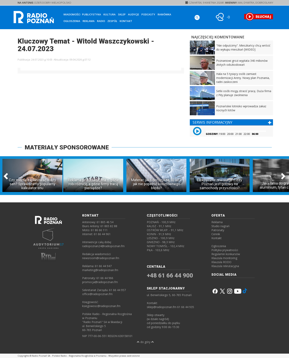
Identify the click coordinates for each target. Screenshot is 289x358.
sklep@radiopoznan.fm (161, 307)
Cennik (215, 234)
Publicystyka (91, 14)
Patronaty (217, 230)
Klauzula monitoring (224, 258)
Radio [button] (101, 21)
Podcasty (148, 14)
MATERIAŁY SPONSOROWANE (67, 147)
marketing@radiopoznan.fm (100, 270)
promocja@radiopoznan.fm (100, 282)
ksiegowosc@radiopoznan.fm (101, 306)
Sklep (122, 14)
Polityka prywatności (224, 250)
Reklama (89, 21)
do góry (145, 342)
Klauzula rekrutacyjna (225, 266)
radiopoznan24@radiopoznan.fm (103, 246)
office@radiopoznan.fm (97, 294)
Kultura (109, 14)
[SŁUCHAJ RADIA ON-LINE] (258, 17)
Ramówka (164, 14)
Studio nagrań (220, 226)
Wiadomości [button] (71, 14)
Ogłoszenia (71, 21)
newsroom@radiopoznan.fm (100, 258)
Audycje (133, 14)
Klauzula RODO (221, 262)
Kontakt (126, 21)
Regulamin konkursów (225, 254)
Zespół (112, 21)
